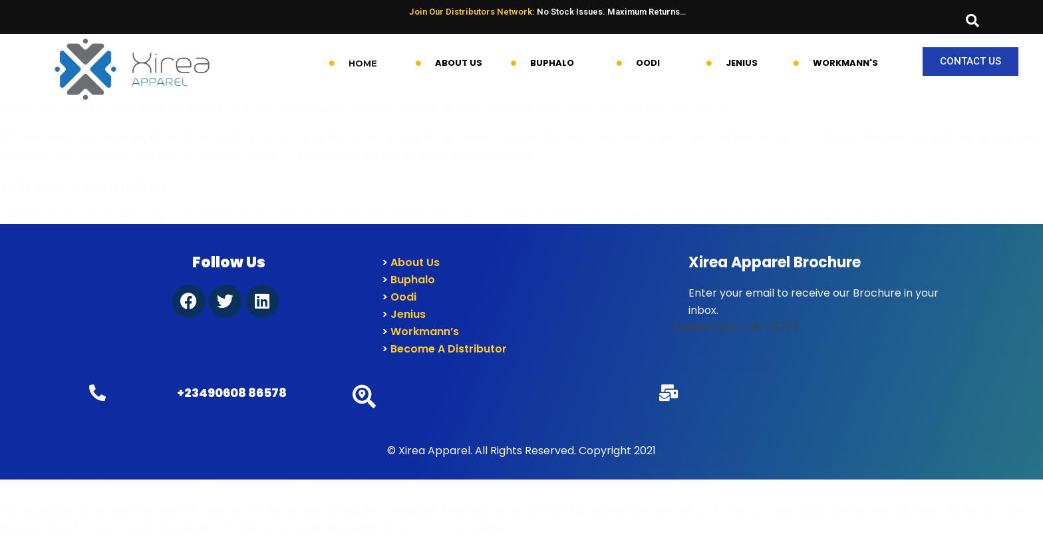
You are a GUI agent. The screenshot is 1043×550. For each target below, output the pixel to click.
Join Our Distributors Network (470, 12)
